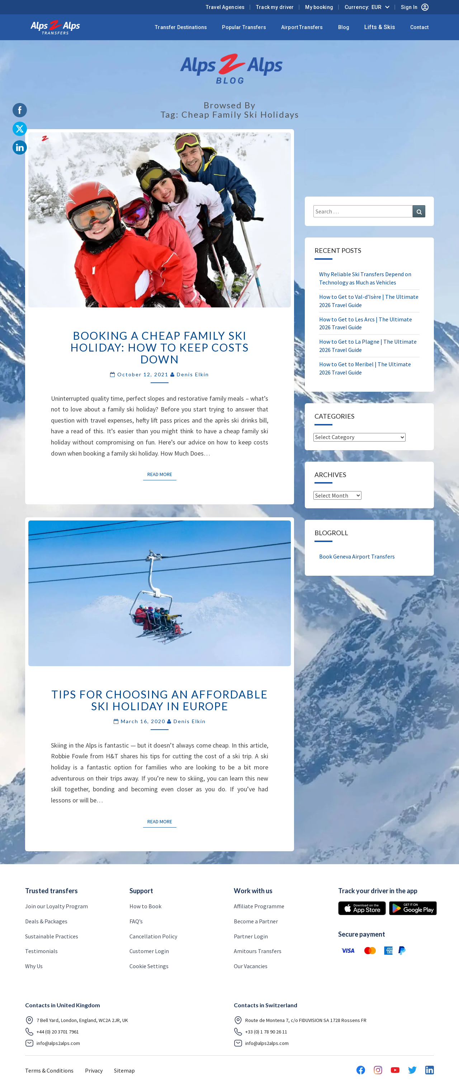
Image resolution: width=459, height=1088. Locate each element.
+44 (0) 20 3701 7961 (52, 1031)
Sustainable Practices (51, 936)
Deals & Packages (46, 921)
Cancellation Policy (153, 936)
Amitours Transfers (257, 951)
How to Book (145, 906)
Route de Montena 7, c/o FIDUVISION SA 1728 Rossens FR (300, 1020)
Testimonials (41, 951)
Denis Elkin (193, 374)
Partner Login (251, 936)
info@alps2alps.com (52, 1043)
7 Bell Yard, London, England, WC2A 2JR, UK (76, 1020)
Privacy (94, 1070)
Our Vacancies (251, 966)
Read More (161, 473)
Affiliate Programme (259, 906)
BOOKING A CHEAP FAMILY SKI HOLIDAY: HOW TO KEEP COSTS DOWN (159, 347)
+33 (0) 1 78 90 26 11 (260, 1031)
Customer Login (149, 951)
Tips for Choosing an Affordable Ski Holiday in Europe (159, 700)
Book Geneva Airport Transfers (357, 556)
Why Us (34, 966)
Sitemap (124, 1070)
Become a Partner (256, 921)
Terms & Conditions (49, 1070)
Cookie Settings (149, 966)
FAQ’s (136, 921)
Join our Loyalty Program (56, 906)
